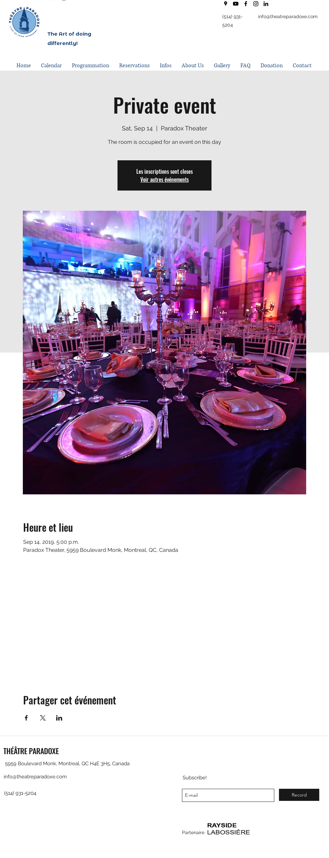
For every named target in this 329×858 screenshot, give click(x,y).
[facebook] (245, 3)
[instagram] (255, 3)
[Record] (299, 795)
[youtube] (235, 3)
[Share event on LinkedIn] (59, 718)
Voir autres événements (164, 179)
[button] (90, 66)
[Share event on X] (43, 718)
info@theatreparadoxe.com (288, 16)
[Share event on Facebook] (26, 718)
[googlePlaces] (225, 3)
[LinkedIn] (266, 3)
